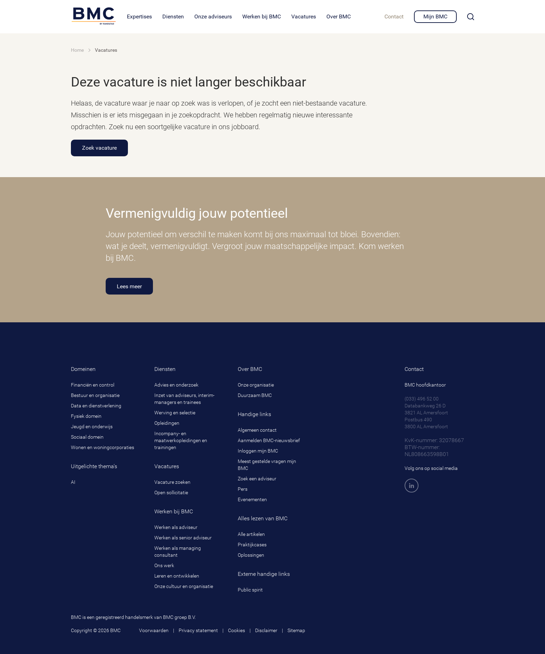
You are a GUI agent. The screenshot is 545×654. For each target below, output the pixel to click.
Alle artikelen (251, 534)
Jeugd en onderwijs (92, 426)
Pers (242, 489)
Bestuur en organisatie (95, 395)
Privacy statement (198, 630)
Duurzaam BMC (255, 395)
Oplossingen (251, 555)
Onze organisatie (256, 385)
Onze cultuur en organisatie (183, 586)
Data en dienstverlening (96, 405)
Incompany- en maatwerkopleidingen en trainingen (180, 440)
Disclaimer (266, 630)
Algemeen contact (257, 430)
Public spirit (250, 590)
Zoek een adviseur (257, 478)
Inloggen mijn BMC (258, 451)
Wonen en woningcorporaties (102, 447)
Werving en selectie (174, 412)
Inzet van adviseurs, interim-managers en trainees (184, 398)
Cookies (236, 630)
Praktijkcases (252, 544)
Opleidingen (166, 423)
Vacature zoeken (172, 482)
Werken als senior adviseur (183, 537)
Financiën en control (92, 385)
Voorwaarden (154, 630)
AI (73, 482)
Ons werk (164, 565)
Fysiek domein (86, 416)
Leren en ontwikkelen (176, 576)
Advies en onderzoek (176, 385)
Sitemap (296, 630)
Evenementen (252, 499)
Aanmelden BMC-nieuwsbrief (269, 440)
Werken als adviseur (175, 527)
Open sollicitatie (171, 492)
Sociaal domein (87, 437)
